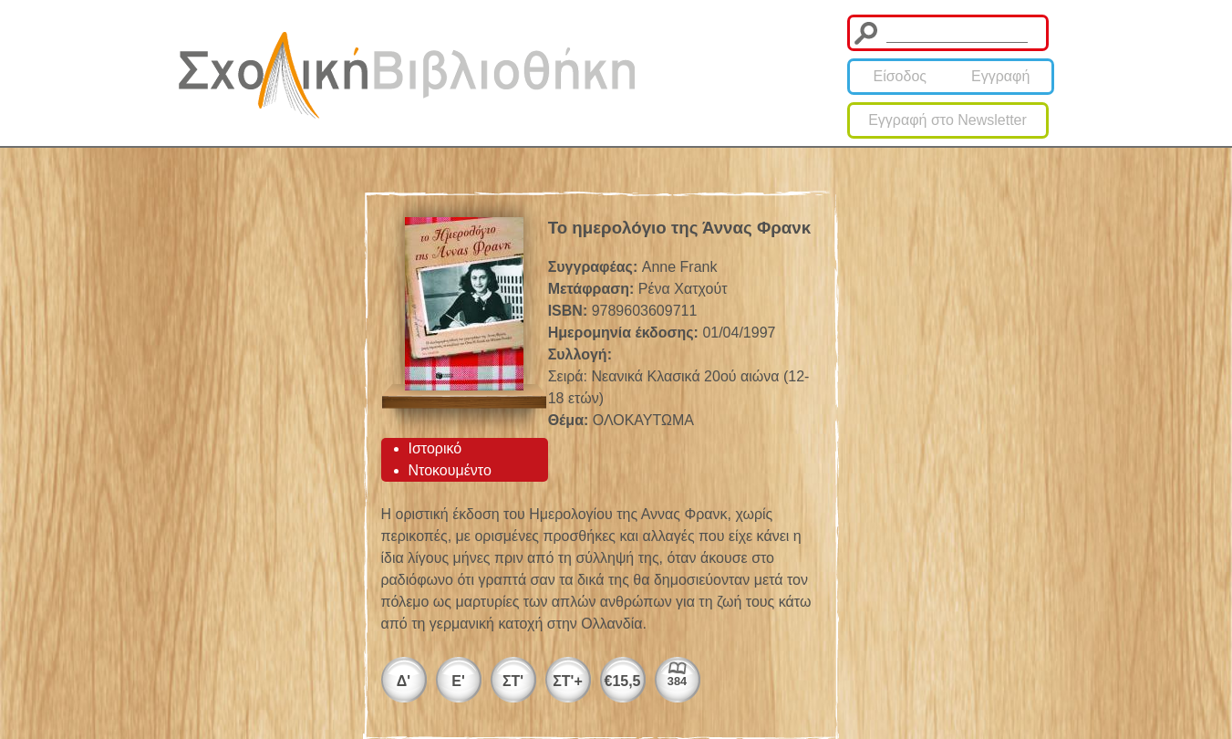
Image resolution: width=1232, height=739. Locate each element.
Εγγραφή (1000, 76)
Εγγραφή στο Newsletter (947, 120)
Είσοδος (900, 76)
